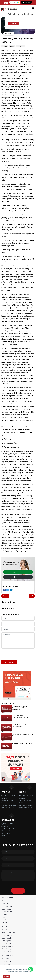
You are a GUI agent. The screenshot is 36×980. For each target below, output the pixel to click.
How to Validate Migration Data (22, 743)
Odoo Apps (5, 903)
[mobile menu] (33, 8)
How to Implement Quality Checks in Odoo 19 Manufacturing (20, 708)
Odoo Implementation (8, 935)
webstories (5, 920)
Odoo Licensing (7, 951)
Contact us (5, 914)
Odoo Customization (8, 930)
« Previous (5, 596)
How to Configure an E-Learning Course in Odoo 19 (22, 726)
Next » (32, 596)
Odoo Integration (7, 938)
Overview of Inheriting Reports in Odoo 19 (22, 735)
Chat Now (18, 577)
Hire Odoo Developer (8, 932)
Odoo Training (6, 949)
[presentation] (16, 653)
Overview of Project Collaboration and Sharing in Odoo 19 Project (21, 717)
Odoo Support (6, 941)
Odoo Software (6, 961)
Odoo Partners (6, 909)
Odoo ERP (5, 959)
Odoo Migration (6, 943)
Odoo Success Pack (8, 906)
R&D (3, 917)
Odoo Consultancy (7, 946)
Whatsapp (18, 572)
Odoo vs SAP (6, 964)
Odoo (3, 901)
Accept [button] (6, 976)
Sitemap (4, 922)
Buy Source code (7, 912)
